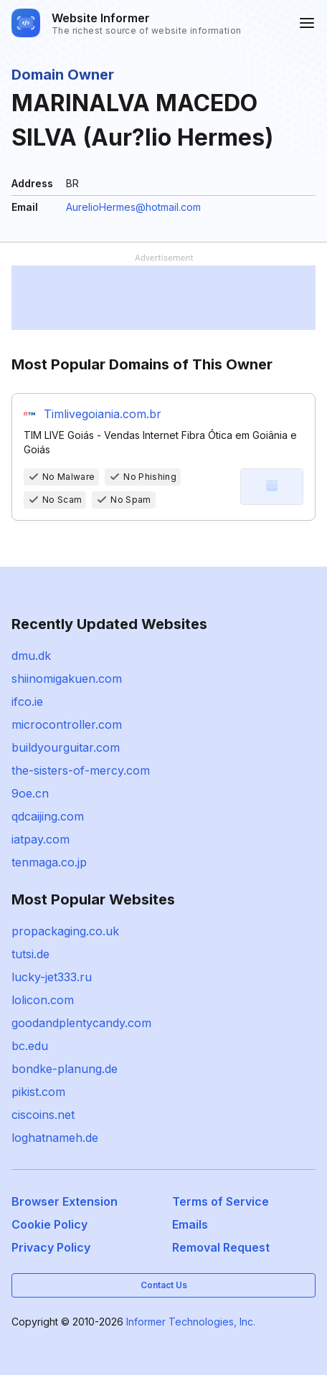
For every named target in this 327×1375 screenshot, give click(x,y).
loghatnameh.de (54, 1137)
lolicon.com (42, 1000)
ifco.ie (27, 701)
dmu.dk (31, 655)
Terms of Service (220, 1201)
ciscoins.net (43, 1114)
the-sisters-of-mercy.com (80, 770)
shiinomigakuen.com (66, 678)
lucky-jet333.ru (51, 977)
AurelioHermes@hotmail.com (133, 207)
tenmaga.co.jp (49, 862)
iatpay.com (40, 839)
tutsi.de (30, 954)
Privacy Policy (50, 1247)
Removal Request (221, 1247)
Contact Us (164, 1285)
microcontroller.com (66, 724)
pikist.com (38, 1092)
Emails (190, 1224)
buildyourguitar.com (65, 747)
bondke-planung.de (64, 1069)
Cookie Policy (49, 1224)
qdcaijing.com (47, 816)
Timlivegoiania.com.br (102, 414)
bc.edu (29, 1046)
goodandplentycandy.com (81, 1023)
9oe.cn (30, 793)
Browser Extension (64, 1201)
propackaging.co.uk (65, 931)
